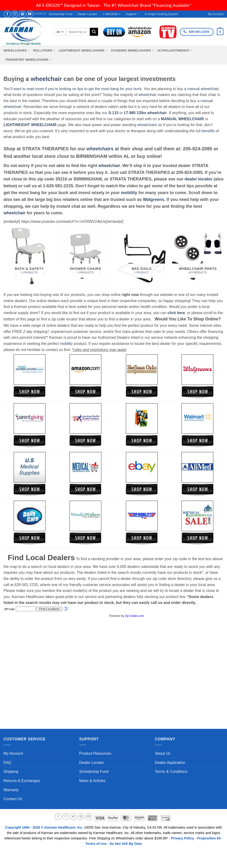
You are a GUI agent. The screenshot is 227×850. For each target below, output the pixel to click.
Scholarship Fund (60, 14)
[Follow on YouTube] (29, 14)
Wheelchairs (17, 50)
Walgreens (153, 199)
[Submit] (94, 32)
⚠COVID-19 (40, 13)
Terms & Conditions (171, 772)
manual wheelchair (203, 89)
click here (176, 313)
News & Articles (92, 781)
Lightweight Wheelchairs (83, 50)
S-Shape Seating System (161, 14)
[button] (220, 31)
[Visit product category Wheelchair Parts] (198, 256)
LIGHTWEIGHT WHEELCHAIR (30, 125)
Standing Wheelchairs (132, 50)
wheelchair (46, 79)
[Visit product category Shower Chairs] (85, 256)
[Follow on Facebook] (7, 14)
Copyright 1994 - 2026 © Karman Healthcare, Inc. (44, 827)
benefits (208, 131)
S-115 (114, 113)
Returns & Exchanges (22, 781)
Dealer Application (170, 763)
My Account (13, 753)
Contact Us (13, 799)
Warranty (11, 790)
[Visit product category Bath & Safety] (29, 256)
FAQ (7, 763)
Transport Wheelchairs (28, 59)
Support (132, 14)
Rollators (44, 50)
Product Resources (95, 753)
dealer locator (198, 179)
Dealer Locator (87, 14)
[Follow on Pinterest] (22, 14)
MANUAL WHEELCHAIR (182, 119)
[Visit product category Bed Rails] (141, 256)
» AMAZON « (111, 14)
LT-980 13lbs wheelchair (145, 113)
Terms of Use (96, 844)
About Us (162, 753)
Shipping (11, 772)
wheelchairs (147, 125)
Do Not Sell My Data (126, 844)
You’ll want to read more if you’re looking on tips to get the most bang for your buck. (73, 89)
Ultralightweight (175, 50)
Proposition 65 (209, 838)
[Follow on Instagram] (14, 14)
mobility (129, 192)
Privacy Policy (182, 838)
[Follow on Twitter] (73, 816)
